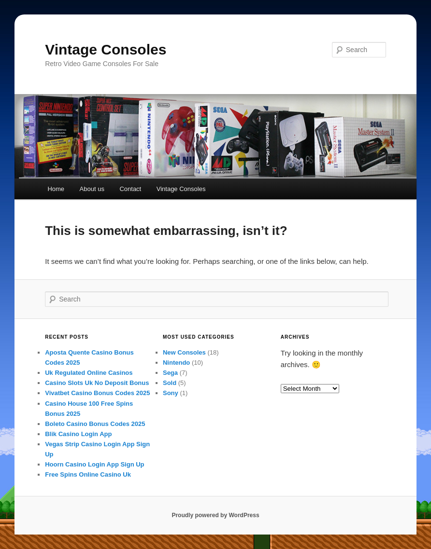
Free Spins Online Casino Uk (88, 474)
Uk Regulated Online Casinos (88, 372)
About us (92, 188)
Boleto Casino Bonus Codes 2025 (95, 423)
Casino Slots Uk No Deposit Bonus (97, 382)
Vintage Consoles (105, 49)
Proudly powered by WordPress (215, 515)
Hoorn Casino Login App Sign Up (94, 464)
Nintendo (176, 362)
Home (55, 188)
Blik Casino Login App (78, 434)
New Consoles (184, 352)
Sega (170, 372)
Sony (170, 393)
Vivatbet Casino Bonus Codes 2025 (97, 393)
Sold (169, 382)
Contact (130, 188)
